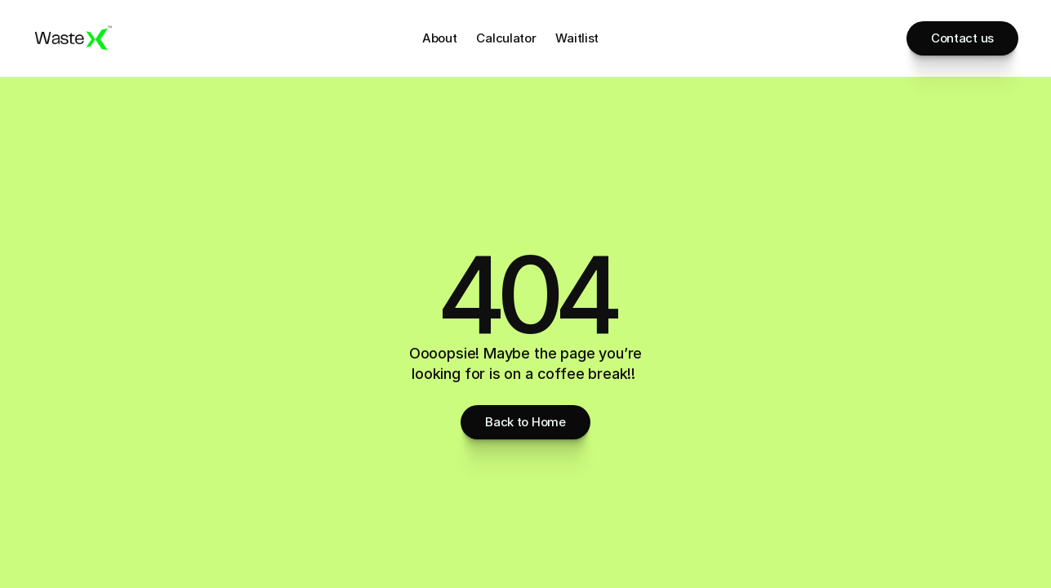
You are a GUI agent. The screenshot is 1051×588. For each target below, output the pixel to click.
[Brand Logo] (73, 38)
